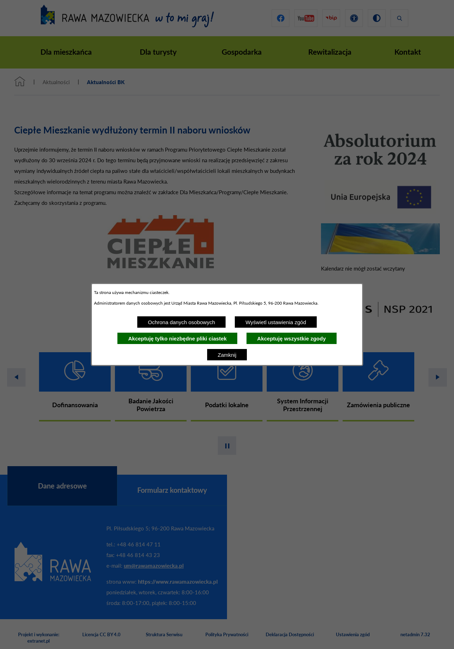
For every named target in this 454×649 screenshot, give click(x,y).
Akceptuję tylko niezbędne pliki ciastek (177, 339)
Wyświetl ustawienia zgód (275, 322)
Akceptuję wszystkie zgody (291, 339)
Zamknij (227, 355)
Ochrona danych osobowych (181, 322)
